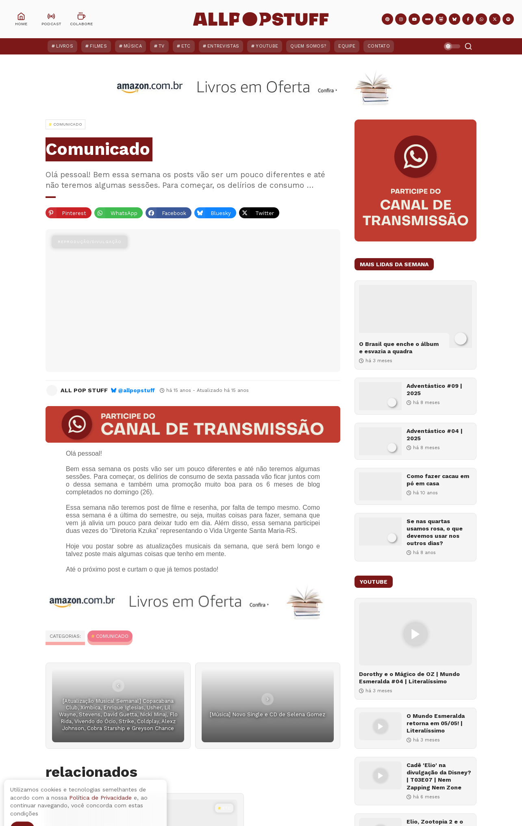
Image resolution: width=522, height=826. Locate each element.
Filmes (98, 46)
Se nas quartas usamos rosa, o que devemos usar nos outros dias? (435, 532)
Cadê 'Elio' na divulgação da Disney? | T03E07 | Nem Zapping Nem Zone (439, 776)
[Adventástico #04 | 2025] (380, 441)
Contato (379, 46)
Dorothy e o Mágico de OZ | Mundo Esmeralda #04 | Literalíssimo (409, 678)
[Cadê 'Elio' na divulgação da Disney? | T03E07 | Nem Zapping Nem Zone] (380, 775)
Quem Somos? (308, 46)
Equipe (346, 46)
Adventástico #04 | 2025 (435, 434)
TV (162, 46)
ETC (186, 46)
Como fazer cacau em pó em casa (438, 480)
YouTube (267, 46)
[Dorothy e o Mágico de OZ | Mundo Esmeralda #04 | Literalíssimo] (415, 633)
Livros (64, 46)
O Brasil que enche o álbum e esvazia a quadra (399, 347)
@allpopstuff (136, 390)
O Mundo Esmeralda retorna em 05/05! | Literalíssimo (436, 723)
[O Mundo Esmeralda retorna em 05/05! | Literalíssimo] (380, 726)
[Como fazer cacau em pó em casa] (380, 486)
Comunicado (112, 636)
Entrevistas (223, 46)
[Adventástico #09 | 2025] (380, 396)
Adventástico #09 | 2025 (434, 389)
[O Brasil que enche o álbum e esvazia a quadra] (415, 316)
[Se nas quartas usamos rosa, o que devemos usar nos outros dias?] (380, 531)
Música (133, 46)
